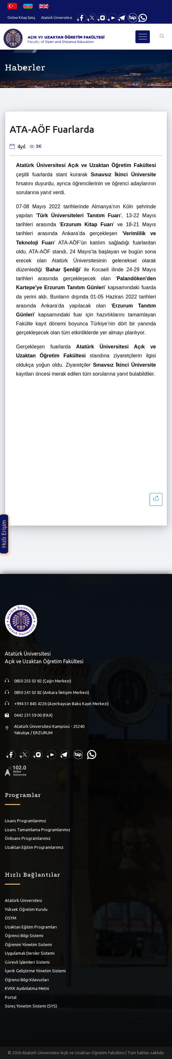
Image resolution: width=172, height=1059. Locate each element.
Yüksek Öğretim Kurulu (26, 909)
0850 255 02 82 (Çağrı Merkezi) (42, 681)
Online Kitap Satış (21, 18)
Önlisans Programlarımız (28, 838)
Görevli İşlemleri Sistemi (27, 962)
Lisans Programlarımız (25, 820)
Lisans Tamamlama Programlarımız (37, 829)
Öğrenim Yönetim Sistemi (28, 944)
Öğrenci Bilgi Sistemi (24, 935)
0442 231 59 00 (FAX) (33, 715)
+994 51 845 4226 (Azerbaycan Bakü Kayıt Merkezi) (61, 703)
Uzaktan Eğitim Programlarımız (34, 847)
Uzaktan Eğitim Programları (31, 927)
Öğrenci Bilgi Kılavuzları (27, 979)
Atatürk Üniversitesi (56, 18)
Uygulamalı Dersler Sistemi (30, 953)
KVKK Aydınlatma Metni (27, 988)
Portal (10, 997)
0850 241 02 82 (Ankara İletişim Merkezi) (51, 692)
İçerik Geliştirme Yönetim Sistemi (35, 970)
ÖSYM (10, 918)
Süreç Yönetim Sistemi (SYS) (31, 1006)
